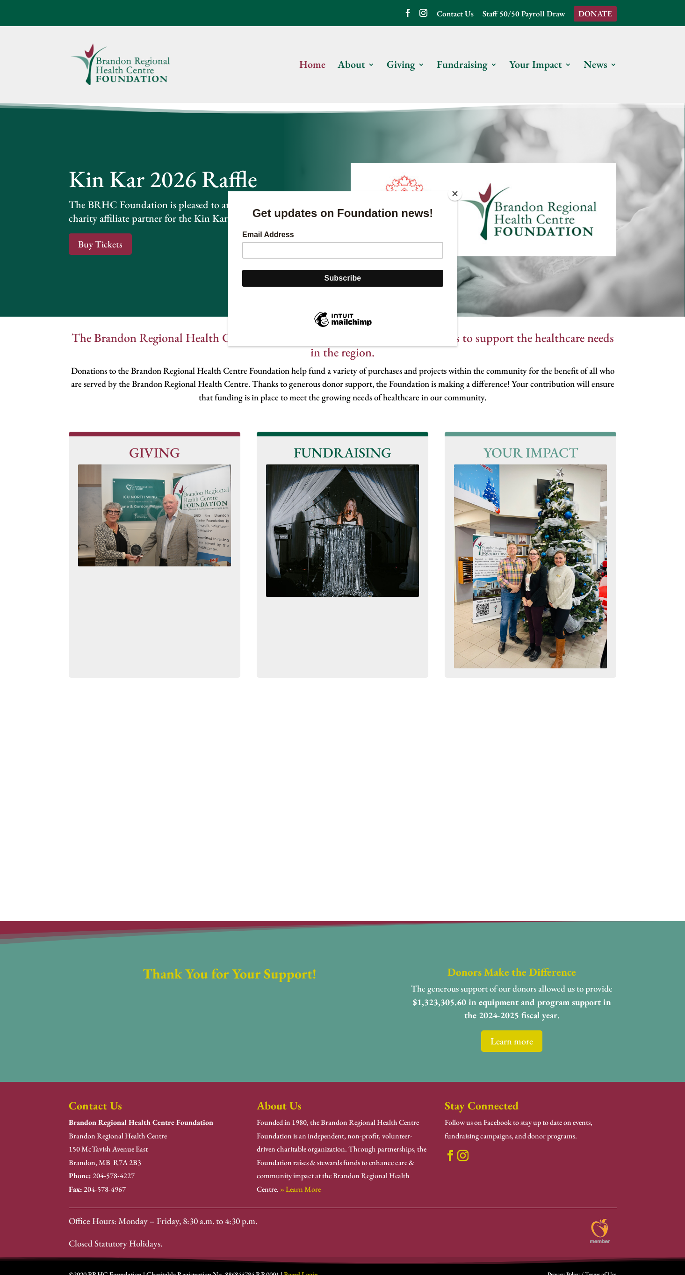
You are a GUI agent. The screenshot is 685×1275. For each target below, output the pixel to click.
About (351, 66)
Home (312, 66)
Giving (401, 66)
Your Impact (535, 66)
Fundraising (462, 66)
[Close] (455, 194)
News (595, 66)
